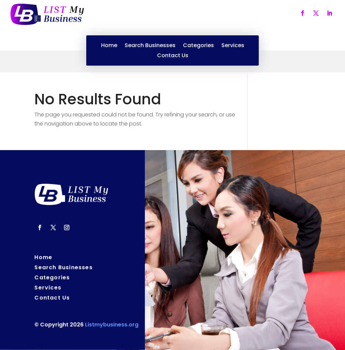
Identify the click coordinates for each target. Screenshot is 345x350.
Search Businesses (150, 46)
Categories (198, 46)
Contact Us (172, 56)
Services (232, 46)
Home (109, 46)
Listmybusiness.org (111, 324)
